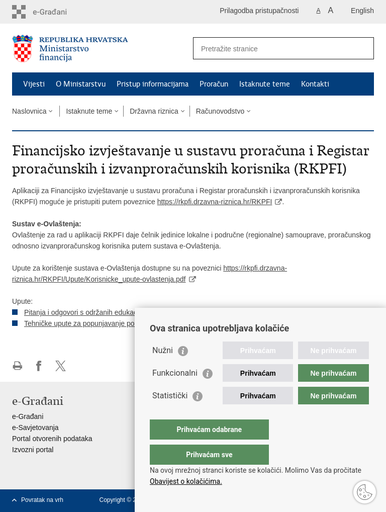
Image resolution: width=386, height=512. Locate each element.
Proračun (214, 84)
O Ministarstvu (81, 84)
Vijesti (34, 84)
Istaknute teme (264, 84)
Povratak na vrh (42, 499)
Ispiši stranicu (17, 366)
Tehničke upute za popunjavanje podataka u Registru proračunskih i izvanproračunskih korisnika (174, 323)
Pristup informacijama (152, 84)
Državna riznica (154, 111)
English (362, 11)
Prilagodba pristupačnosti (259, 11)
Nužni (162, 370)
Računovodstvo (220, 111)
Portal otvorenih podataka (52, 439)
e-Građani (27, 416)
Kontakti (315, 84)
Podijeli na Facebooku (39, 366)
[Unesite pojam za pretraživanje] (272, 48)
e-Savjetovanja (35, 427)
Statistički (169, 415)
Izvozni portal (32, 450)
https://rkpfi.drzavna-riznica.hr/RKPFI (214, 202)
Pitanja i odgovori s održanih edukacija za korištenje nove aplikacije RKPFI (140, 312)
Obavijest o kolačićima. (186, 481)
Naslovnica (29, 111)
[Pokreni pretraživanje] (362, 48)
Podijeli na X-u (60, 366)
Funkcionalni (175, 393)
